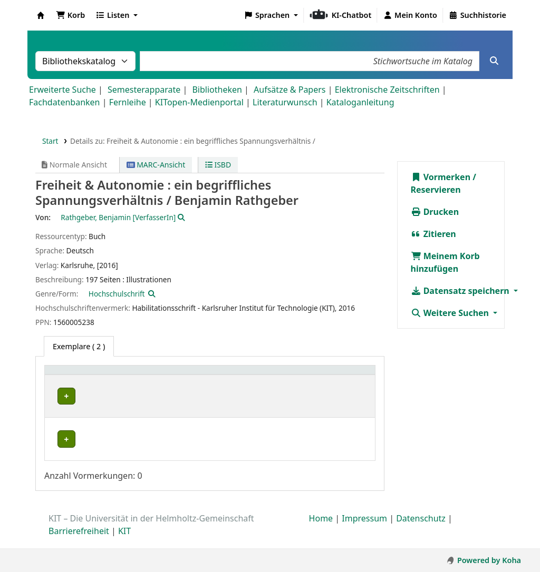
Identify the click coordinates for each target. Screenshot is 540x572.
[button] (70, 15)
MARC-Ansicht (156, 165)
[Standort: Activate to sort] (161, 376)
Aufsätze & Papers (289, 89)
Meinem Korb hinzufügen (445, 262)
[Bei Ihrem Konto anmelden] (410, 15)
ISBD (218, 165)
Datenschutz (421, 529)
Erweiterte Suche (62, 89)
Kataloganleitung (360, 102)
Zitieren (433, 234)
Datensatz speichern (461, 291)
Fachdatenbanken (64, 102)
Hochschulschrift (117, 294)
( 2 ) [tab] (79, 346)
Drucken (435, 212)
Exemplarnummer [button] (281, 375)
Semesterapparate (144, 89)
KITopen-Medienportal (199, 102)
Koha (40, 15)
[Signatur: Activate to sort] (216, 376)
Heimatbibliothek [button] (82, 375)
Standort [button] (153, 375)
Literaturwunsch (285, 102)
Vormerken (441, 177)
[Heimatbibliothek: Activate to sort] (88, 376)
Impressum (364, 529)
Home (321, 529)
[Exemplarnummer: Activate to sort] (287, 376)
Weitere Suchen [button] (451, 313)
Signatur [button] (211, 375)
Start (50, 141)
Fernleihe (127, 102)
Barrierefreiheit (79, 542)
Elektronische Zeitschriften (387, 89)
